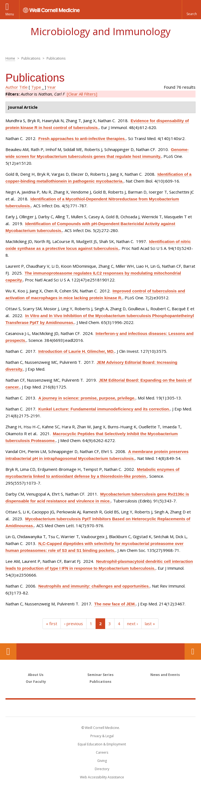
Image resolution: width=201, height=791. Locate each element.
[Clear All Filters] (82, 94)
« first (51, 623)
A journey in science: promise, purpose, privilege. (87, 398)
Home (10, 58)
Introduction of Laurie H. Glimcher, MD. (76, 351)
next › (132, 623)
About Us (36, 674)
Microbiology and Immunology (100, 31)
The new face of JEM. (115, 604)
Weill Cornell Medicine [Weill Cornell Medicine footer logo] (100, 708)
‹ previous (73, 623)
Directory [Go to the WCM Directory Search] (102, 769)
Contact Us (193, 651)
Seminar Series (100, 674)
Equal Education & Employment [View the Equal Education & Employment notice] (102, 744)
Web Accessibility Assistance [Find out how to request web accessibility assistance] (102, 777)
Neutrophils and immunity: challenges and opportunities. (94, 586)
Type (36, 87)
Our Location (8, 651)
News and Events (165, 674)
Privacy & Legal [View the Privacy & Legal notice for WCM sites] (102, 736)
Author (11, 87)
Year (51, 87)
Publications (100, 681)
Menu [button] (9, 14)
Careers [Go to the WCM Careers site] (102, 752)
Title (23, 87)
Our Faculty (36, 681)
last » (150, 623)
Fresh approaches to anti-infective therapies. (82, 138)
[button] (191, 9)
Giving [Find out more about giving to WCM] (102, 760)
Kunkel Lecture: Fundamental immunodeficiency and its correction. (104, 409)
